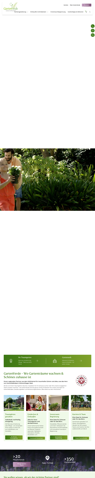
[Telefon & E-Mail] (93, 26)
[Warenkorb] (86, 12)
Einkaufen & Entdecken (39, 12)
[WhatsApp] (93, 35)
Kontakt (86, 5)
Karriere (66, 5)
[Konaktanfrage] (93, 30)
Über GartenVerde (75, 5)
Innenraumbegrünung (58, 12)
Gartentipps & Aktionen (75, 12)
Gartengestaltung (21, 12)
